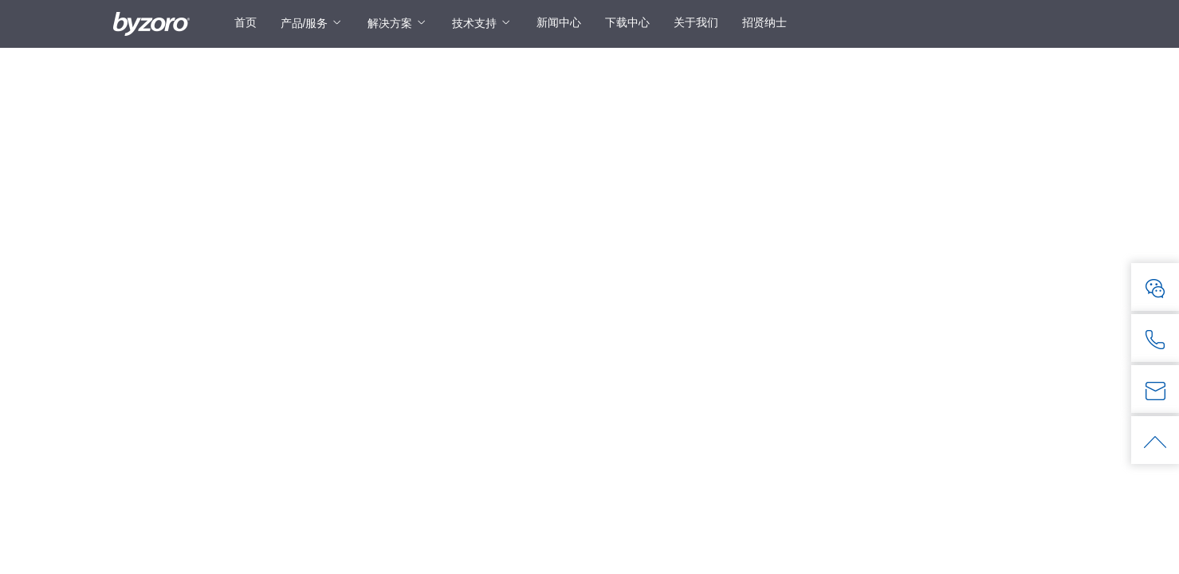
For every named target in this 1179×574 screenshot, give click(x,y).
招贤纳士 (764, 22)
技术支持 (474, 23)
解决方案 (389, 23)
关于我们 (696, 22)
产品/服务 (304, 23)
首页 (245, 22)
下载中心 (627, 22)
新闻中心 (558, 22)
